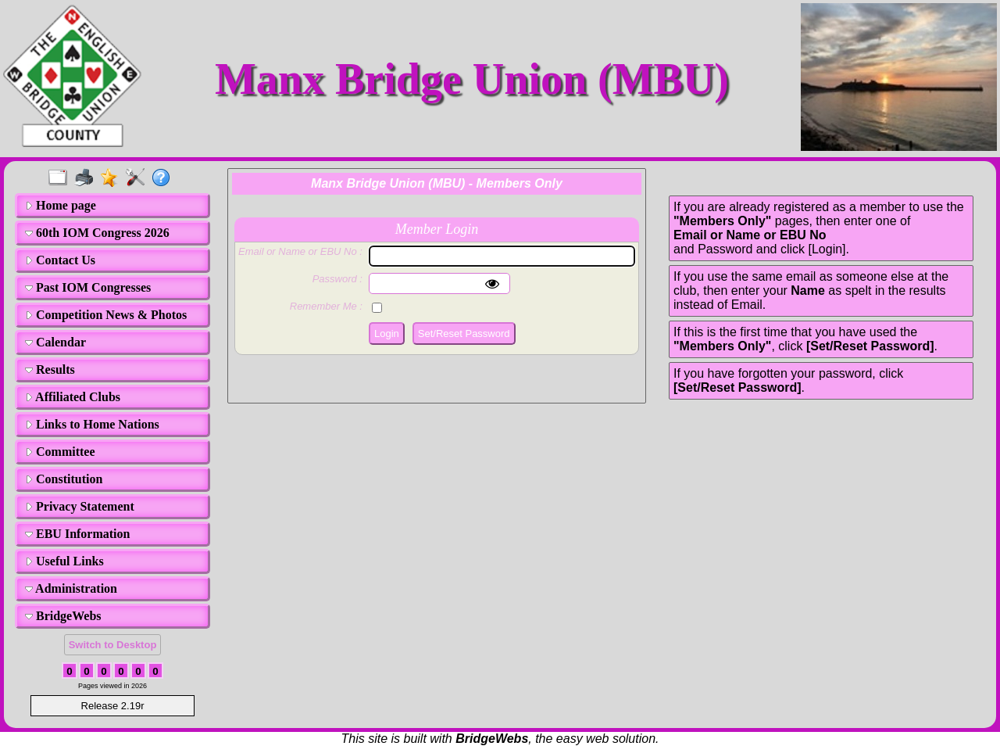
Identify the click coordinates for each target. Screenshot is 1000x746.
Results (50, 369)
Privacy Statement (79, 506)
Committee (60, 451)
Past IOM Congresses (88, 287)
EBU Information (77, 533)
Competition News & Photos (106, 314)
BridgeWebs (63, 615)
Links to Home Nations (92, 424)
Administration (71, 588)
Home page (60, 205)
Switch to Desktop (113, 645)
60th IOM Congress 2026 (97, 232)
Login (386, 333)
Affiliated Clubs (72, 396)
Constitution (63, 479)
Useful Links (64, 561)
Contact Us (60, 260)
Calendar (55, 342)
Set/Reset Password (464, 333)
